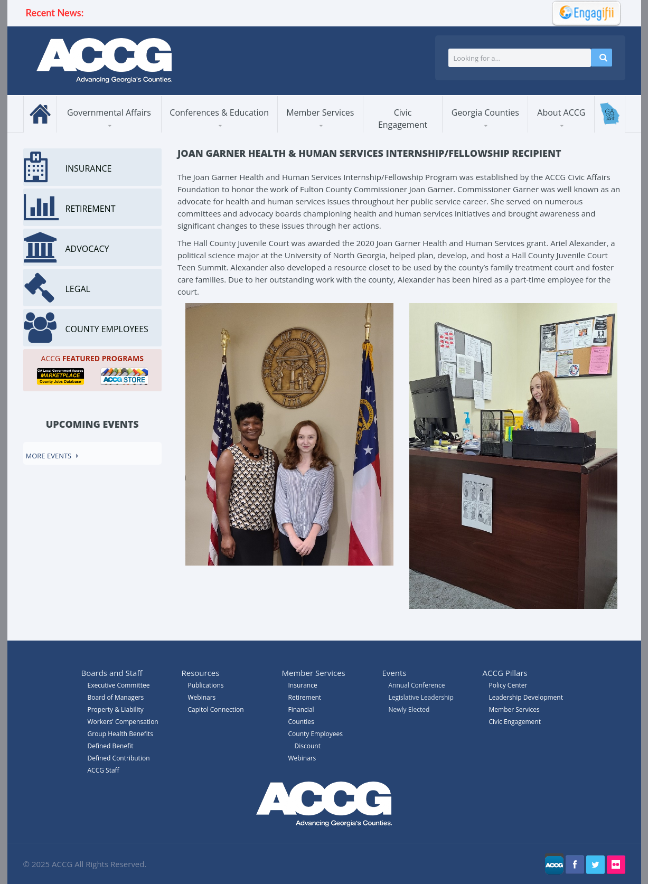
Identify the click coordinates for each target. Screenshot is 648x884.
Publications (206, 685)
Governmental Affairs (109, 112)
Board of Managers (116, 697)
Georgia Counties (485, 112)
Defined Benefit (111, 745)
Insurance (302, 685)
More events (49, 455)
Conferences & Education (219, 112)
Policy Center (508, 685)
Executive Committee (119, 685)
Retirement (305, 697)
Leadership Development (526, 697)
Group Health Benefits (120, 733)
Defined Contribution (119, 758)
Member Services (320, 112)
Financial (301, 709)
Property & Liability (116, 709)
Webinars (302, 758)
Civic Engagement (402, 118)
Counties (301, 721)
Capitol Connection (216, 709)
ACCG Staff (103, 770)
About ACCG (561, 112)
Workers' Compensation (123, 721)
